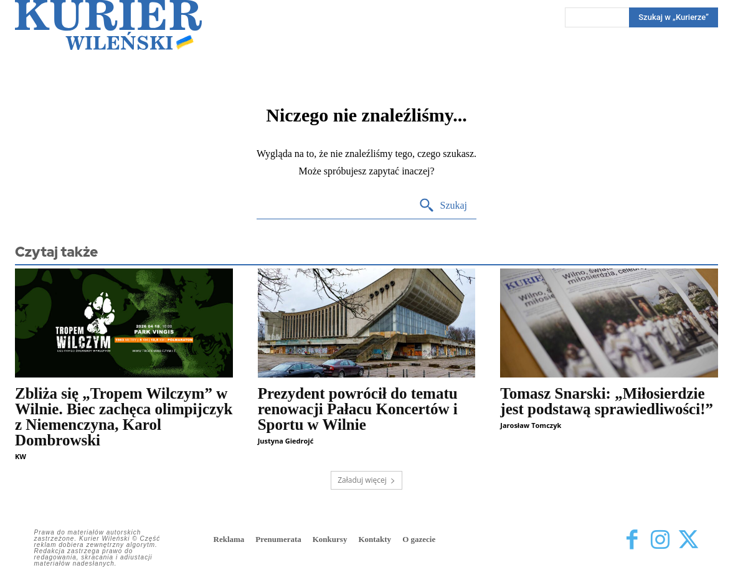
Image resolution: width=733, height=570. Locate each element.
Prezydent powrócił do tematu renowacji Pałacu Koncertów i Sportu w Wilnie (358, 409)
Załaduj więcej (366, 480)
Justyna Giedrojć (286, 440)
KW (20, 456)
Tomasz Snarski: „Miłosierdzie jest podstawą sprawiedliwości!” (606, 401)
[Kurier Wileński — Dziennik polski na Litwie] (108, 25)
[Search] (443, 205)
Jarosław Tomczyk (530, 425)
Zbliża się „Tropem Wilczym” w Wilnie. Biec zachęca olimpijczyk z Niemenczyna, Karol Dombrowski (123, 417)
